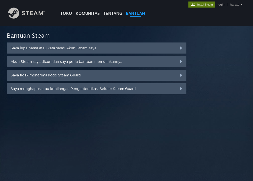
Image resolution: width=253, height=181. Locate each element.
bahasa (234, 4)
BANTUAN (135, 13)
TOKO (66, 13)
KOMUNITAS (88, 13)
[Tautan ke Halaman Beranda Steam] (30, 17)
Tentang (112, 13)
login (221, 4)
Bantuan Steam (28, 35)
